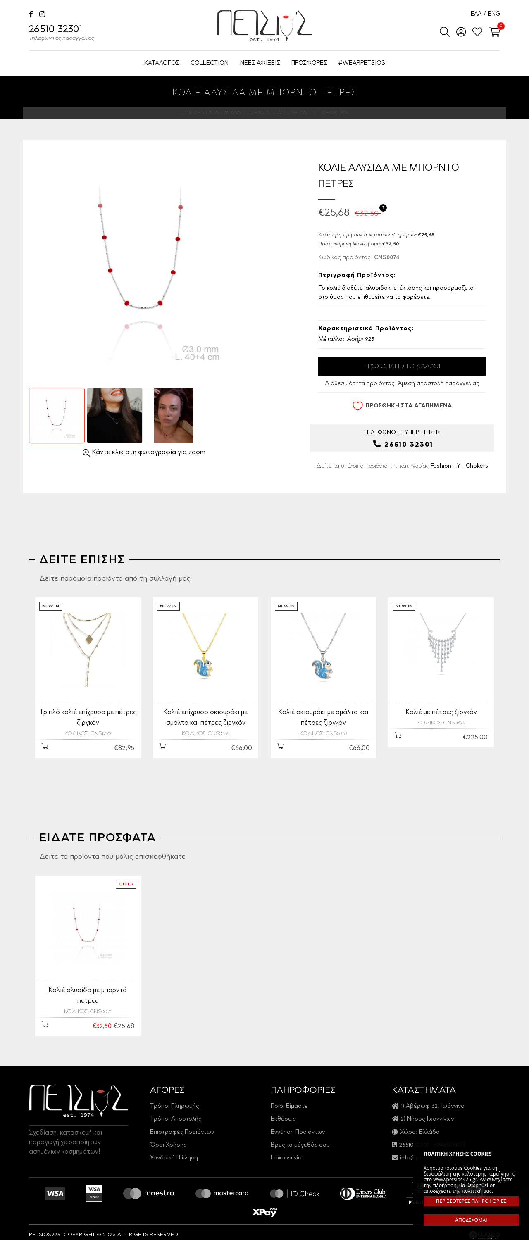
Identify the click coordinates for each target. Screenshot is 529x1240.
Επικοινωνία (286, 1153)
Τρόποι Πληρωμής (174, 1101)
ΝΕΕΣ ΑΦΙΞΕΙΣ (260, 63)
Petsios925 (264, 25)
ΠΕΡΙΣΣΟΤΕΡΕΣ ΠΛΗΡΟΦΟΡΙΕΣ (471, 1200)
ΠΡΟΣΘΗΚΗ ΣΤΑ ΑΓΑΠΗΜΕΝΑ (402, 406)
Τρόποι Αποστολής (175, 1114)
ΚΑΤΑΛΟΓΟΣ (161, 63)
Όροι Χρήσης (168, 1140)
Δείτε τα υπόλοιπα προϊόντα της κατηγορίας (402, 465)
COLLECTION (210, 63)
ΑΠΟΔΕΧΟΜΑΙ (471, 1219)
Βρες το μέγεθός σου (300, 1140)
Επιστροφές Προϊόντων (182, 1127)
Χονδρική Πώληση (174, 1153)
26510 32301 (61, 34)
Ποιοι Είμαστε (289, 1101)
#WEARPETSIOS (361, 63)
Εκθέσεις (283, 1114)
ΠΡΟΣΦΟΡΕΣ (309, 63)
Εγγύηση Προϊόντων (298, 1127)
